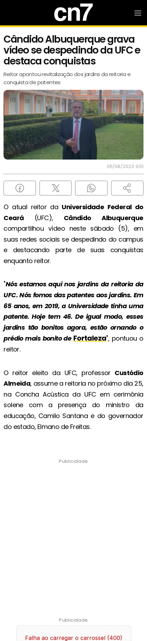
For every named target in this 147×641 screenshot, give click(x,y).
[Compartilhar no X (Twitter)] (55, 188)
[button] (127, 188)
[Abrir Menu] (137, 13)
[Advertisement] (73, 541)
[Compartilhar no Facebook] (20, 188)
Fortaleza (89, 338)
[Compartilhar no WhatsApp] (91, 188)
